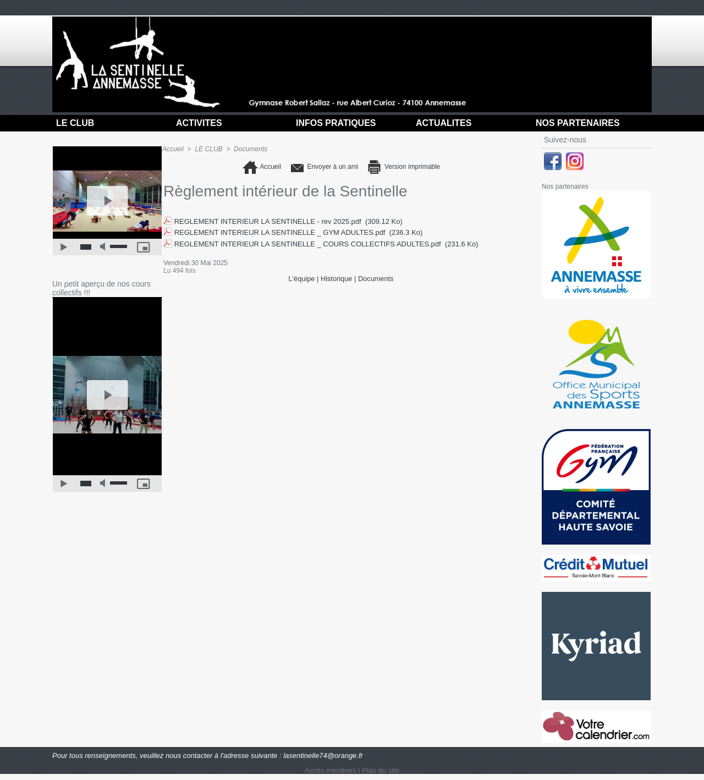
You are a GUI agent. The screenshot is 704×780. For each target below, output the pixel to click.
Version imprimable (406, 167)
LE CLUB (75, 123)
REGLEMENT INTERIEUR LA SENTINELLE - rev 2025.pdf (267, 221)
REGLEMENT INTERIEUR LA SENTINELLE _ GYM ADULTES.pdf (280, 232)
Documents (250, 149)
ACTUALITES (443, 123)
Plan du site (380, 770)
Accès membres (330, 770)
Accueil (173, 149)
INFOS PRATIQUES (336, 123)
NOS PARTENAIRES (578, 123)
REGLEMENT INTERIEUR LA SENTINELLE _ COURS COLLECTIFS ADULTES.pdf (307, 243)
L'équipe (301, 277)
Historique (336, 277)
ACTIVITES (199, 123)
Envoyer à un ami (322, 167)
